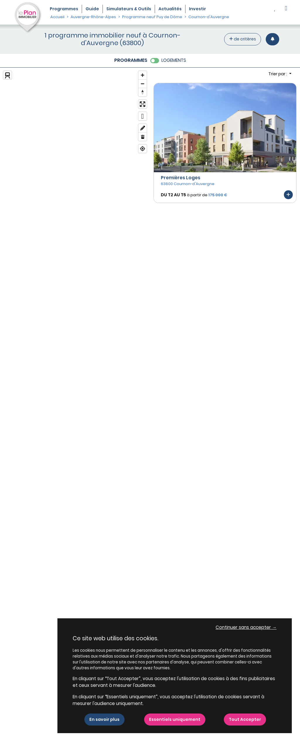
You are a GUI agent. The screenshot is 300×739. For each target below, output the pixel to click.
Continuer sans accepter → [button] (246, 627)
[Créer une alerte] (272, 39)
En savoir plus (104, 719)
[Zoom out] (142, 83)
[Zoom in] (142, 75)
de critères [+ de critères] (242, 39)
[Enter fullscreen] (142, 104)
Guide (92, 9)
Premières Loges (180, 178)
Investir (197, 9)
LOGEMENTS (173, 60)
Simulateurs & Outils (128, 9)
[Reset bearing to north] (142, 92)
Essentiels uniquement (174, 719)
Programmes (64, 9)
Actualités (170, 9)
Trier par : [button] (278, 74)
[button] (286, 8)
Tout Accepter (245, 719)
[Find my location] (142, 148)
